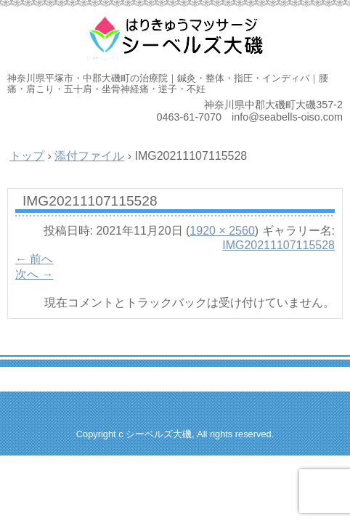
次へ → (34, 274)
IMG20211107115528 (278, 245)
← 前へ (34, 259)
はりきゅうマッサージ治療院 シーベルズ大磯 (175, 36)
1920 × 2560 (222, 230)
